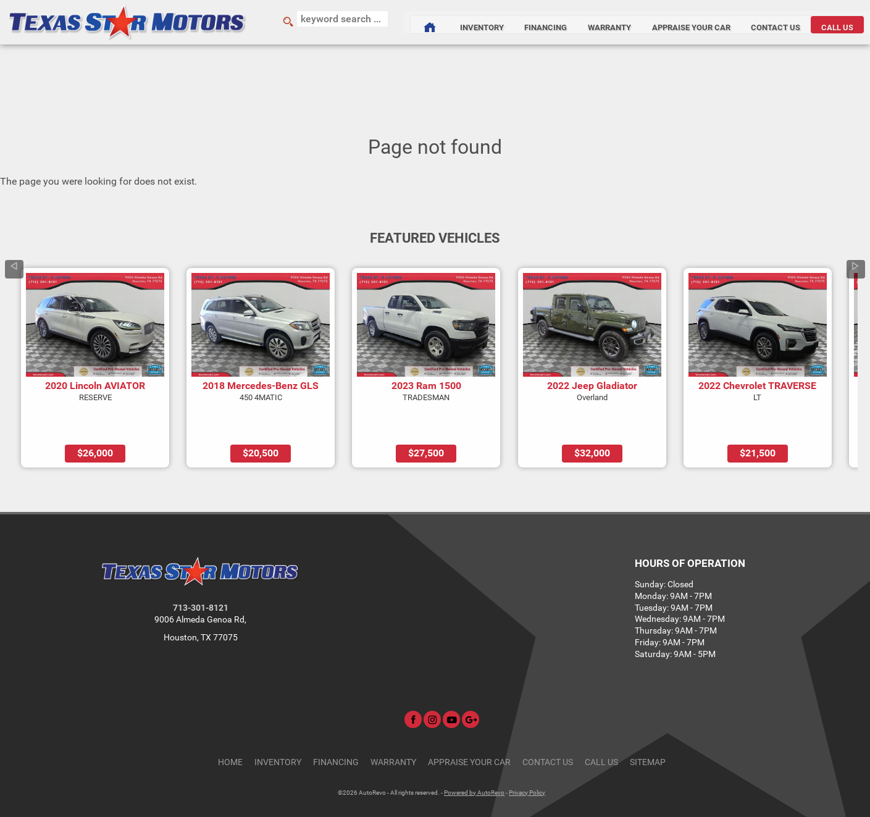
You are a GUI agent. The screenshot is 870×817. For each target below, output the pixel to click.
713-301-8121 (200, 573)
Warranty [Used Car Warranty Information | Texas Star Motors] (593, 22)
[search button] (272, 22)
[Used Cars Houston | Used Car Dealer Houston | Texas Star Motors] (395, 22)
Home (230, 727)
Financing (336, 727)
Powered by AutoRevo (474, 757)
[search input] (327, 22)
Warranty (393, 727)
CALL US (840, 22)
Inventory (277, 727)
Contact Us (547, 727)
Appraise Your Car (681, 22)
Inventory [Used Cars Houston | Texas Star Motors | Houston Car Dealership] (453, 22)
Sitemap (648, 727)
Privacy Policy (527, 757)
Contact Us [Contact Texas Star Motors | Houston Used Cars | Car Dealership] (772, 22)
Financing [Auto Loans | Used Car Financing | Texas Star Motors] (523, 22)
